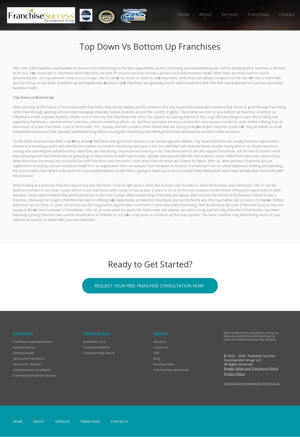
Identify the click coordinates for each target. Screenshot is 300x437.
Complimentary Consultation (32, 370)
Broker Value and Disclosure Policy (251, 368)
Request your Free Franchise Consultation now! (149, 287)
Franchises (258, 14)
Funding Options (24, 348)
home (18, 421)
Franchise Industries (96, 348)
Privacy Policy (234, 374)
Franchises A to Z (94, 342)
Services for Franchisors (29, 359)
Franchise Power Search (99, 353)
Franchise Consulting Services (32, 342)
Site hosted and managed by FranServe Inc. (252, 384)
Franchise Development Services (34, 376)
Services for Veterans (27, 364)
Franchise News (164, 364)
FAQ (156, 353)
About (205, 14)
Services (229, 14)
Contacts (119, 421)
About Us (160, 342)
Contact (287, 14)
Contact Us (161, 348)
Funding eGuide (23, 353)
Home (183, 14)
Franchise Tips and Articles (171, 370)
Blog (157, 359)
